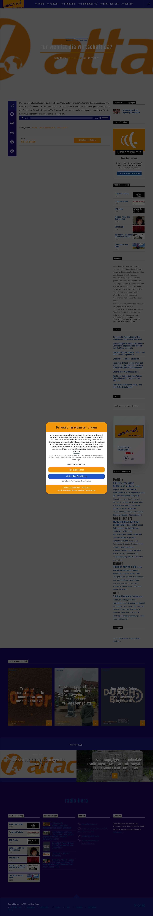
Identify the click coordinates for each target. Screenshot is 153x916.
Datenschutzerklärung (71, 487)
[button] (76, 469)
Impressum (86, 487)
